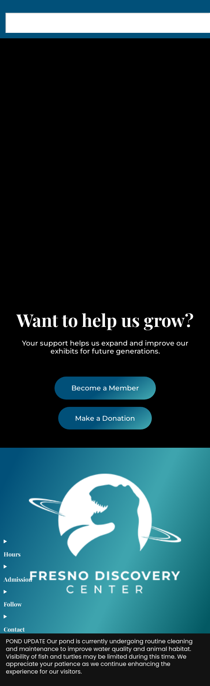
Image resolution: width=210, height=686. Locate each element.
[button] (193, 52)
